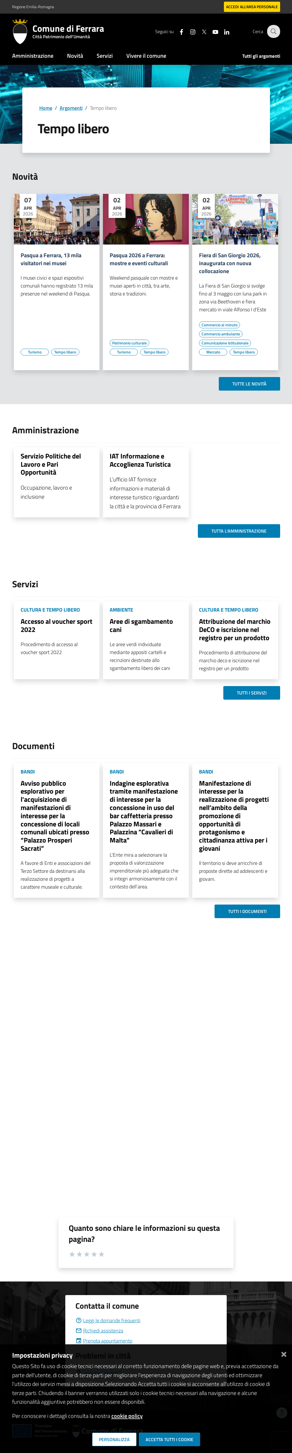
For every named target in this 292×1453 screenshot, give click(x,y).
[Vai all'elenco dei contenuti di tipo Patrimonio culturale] (129, 343)
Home (45, 108)
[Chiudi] (284, 1353)
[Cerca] (273, 31)
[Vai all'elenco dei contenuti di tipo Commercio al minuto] (219, 325)
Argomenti (71, 108)
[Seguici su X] (200, 31)
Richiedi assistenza (99, 1330)
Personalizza (114, 1439)
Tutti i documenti (247, 911)
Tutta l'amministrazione (239, 531)
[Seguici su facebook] (178, 31)
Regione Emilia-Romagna (33, 7)
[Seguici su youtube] (212, 31)
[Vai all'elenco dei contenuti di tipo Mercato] (213, 352)
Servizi (105, 55)
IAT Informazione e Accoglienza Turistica (140, 460)
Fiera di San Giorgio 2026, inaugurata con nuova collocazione (230, 263)
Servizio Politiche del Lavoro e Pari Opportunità (51, 464)
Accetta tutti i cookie (169, 1439)
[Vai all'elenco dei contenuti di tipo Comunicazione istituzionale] (225, 343)
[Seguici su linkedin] (223, 31)
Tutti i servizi (252, 692)
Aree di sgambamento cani (141, 625)
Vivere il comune (146, 55)
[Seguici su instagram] (189, 31)
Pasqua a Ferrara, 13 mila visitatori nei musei (51, 259)
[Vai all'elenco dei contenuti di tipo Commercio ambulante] (221, 334)
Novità (75, 55)
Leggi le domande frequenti (107, 1320)
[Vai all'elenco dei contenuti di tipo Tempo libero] (65, 352)
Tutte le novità (249, 383)
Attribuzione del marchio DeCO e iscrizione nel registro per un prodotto (235, 629)
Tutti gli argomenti (261, 56)
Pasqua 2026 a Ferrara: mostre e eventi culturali (139, 259)
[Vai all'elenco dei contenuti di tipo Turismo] (35, 352)
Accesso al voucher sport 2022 (56, 625)
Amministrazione (32, 55)
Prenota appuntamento (103, 1341)
